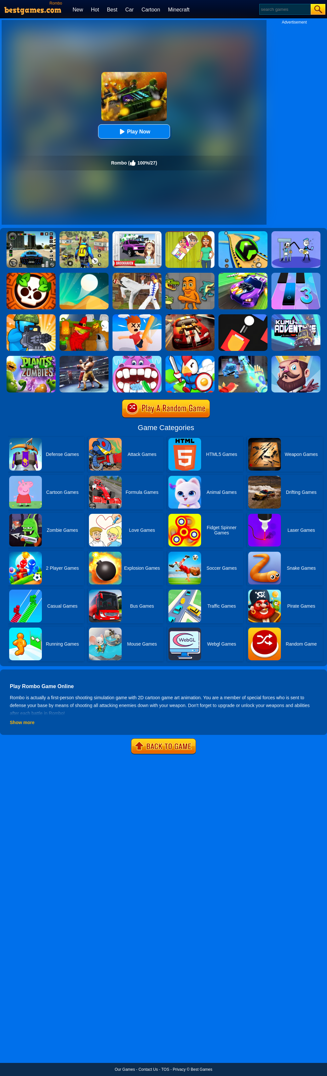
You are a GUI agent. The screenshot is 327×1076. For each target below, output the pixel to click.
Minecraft (179, 9)
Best (112, 9)
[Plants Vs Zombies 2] (31, 358)
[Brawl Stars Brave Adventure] (31, 275)
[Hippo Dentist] (137, 358)
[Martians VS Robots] (84, 316)
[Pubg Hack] (84, 233)
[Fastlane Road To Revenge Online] (242, 275)
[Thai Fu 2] (137, 275)
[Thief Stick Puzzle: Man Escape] (295, 233)
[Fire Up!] (242, 316)
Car (129, 9)
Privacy (179, 1069)
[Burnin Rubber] (190, 316)
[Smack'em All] (137, 316)
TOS (165, 1069)
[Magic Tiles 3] (295, 275)
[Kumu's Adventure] (295, 316)
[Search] (284, 9)
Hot (95, 9)
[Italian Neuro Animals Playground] (190, 275)
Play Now (134, 132)
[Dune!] (84, 275)
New (78, 9)
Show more (22, 722)
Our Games (125, 1069)
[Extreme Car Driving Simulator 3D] (31, 233)
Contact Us (148, 1069)
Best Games (201, 1069)
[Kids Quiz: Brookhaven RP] (137, 233)
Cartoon (151, 9)
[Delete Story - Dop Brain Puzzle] (190, 233)
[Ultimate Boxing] (84, 358)
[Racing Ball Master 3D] (242, 233)
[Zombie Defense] (31, 316)
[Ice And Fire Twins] (242, 358)
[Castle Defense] (295, 358)
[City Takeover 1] (190, 358)
